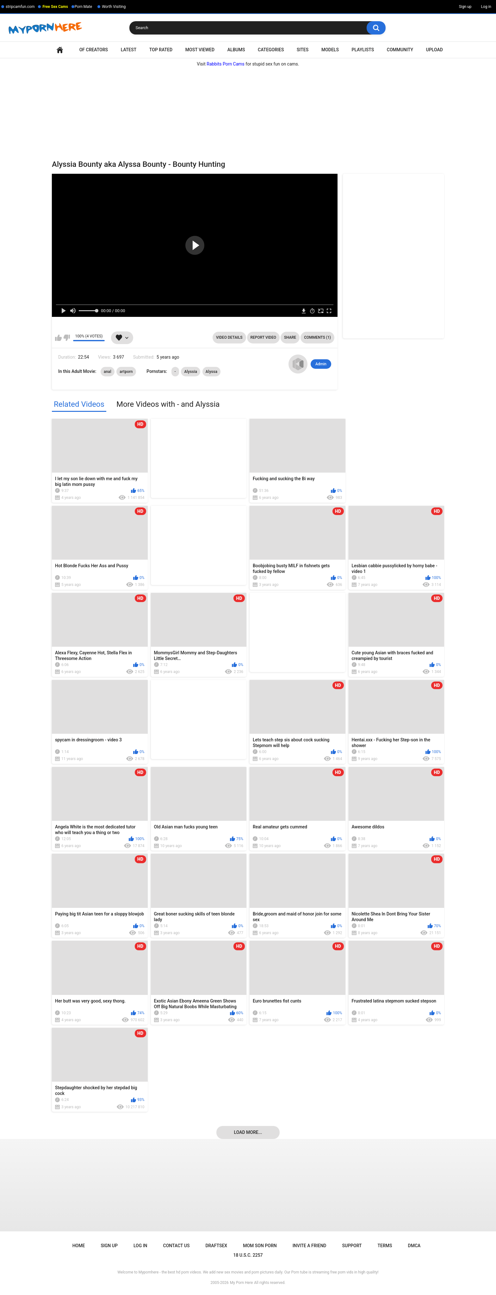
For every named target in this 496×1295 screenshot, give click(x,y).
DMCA (414, 1245)
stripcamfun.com (20, 6)
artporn (126, 371)
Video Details (229, 337)
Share (290, 337)
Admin (320, 364)
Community (400, 49)
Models (330, 49)
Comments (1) (317, 337)
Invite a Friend (309, 1245)
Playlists (363, 49)
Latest (129, 49)
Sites (302, 49)
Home (60, 50)
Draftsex (216, 1245)
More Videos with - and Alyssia (168, 404)
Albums (236, 49)
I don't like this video (66, 338)
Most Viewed (199, 49)
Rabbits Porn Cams (226, 63)
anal (107, 371)
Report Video (263, 337)
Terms (385, 1245)
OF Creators (93, 49)
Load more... (248, 1132)
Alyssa (212, 371)
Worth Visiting (114, 6)
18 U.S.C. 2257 (248, 1255)
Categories (271, 49)
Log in (486, 6)
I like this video (58, 338)
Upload (434, 49)
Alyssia (190, 371)
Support (352, 1245)
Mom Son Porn (259, 1245)
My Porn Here (241, 1282)
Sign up (465, 6)
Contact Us (176, 1245)
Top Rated (160, 49)
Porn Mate (83, 6)
